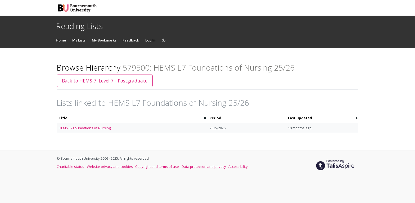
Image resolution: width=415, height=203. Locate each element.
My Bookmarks (104, 40)
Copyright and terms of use (157, 166)
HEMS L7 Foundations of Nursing (85, 128)
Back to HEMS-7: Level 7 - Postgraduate (104, 80)
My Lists (78, 40)
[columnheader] (132, 118)
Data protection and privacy (204, 166)
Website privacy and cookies (110, 166)
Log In (150, 40)
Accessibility (238, 166)
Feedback (131, 40)
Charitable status (71, 166)
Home (61, 40)
